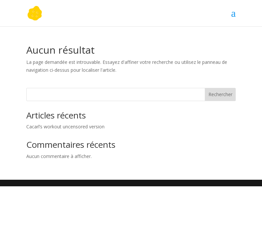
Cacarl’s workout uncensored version (65, 126)
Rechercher (220, 94)
